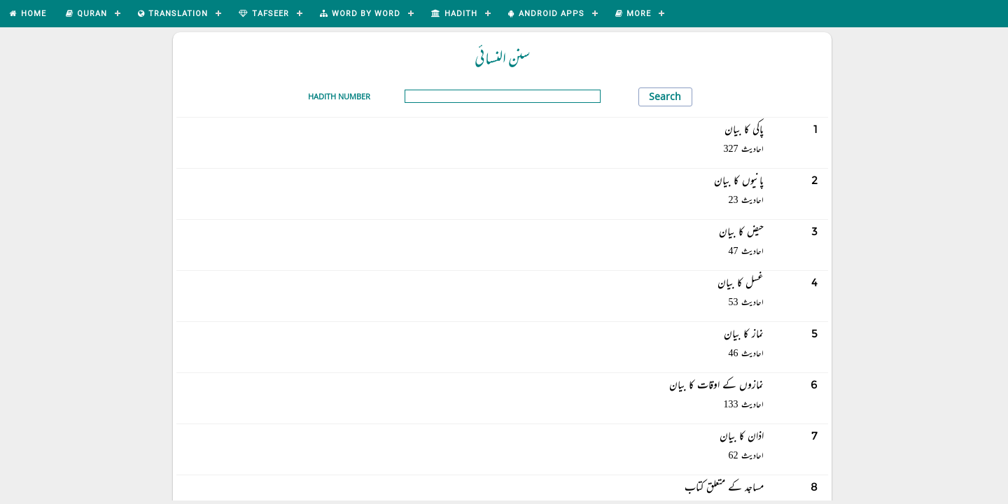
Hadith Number (339, 96)
